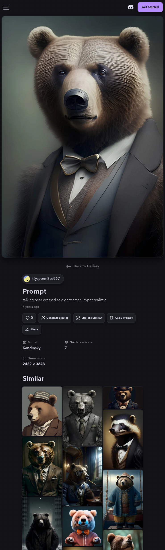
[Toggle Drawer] (6, 7)
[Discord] (131, 7)
